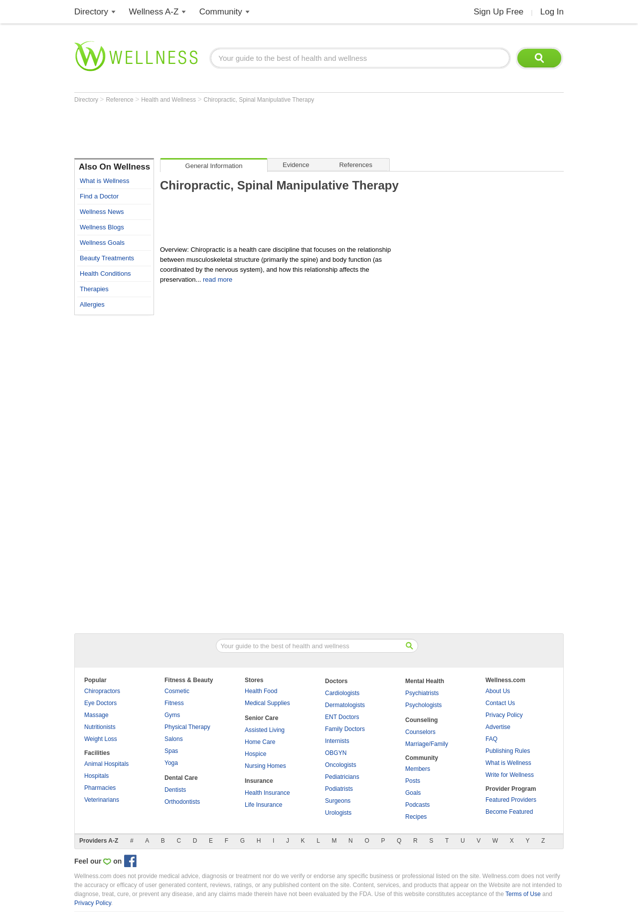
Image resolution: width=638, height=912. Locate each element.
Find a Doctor (99, 196)
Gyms (172, 715)
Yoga (171, 762)
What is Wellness (104, 180)
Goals (413, 792)
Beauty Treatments (107, 258)
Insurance (259, 780)
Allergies (92, 304)
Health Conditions (105, 273)
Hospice (255, 753)
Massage (96, 715)
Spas (171, 750)
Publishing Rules (507, 750)
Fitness (174, 703)
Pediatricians (342, 776)
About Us (497, 691)
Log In (552, 11)
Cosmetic (176, 691)
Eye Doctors (100, 703)
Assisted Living (265, 730)
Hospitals (96, 775)
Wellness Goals (102, 242)
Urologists (338, 812)
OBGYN (335, 752)
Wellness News (102, 211)
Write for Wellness (509, 774)
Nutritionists (100, 727)
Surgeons (337, 800)
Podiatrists (339, 788)
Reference (120, 99)
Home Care (260, 741)
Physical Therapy (187, 727)
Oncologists (340, 764)
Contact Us (500, 703)
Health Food (261, 691)
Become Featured (509, 811)
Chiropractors (102, 691)
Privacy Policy (504, 715)
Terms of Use (523, 894)
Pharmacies (100, 787)
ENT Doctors (342, 717)
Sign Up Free (498, 11)
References (355, 165)
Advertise (497, 727)
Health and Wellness (169, 99)
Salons (173, 738)
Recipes (416, 816)
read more (217, 279)
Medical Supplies (267, 703)
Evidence (296, 165)
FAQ (491, 738)
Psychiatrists (422, 693)
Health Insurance (267, 792)
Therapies (94, 289)
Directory (91, 11)
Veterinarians (101, 799)
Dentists (175, 789)
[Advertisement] (255, 130)
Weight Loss (100, 738)
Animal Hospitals (106, 763)
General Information (214, 166)
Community (220, 11)
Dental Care (181, 777)
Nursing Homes (265, 765)
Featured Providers (510, 799)
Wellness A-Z (154, 11)
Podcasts (417, 804)
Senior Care (261, 718)
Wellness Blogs (102, 227)
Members (417, 768)
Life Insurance (263, 804)
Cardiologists (342, 693)
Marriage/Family (426, 743)
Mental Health (424, 681)
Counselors (420, 732)
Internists (337, 740)
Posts (412, 780)
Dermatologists (345, 705)
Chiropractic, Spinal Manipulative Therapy (258, 99)
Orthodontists (182, 801)
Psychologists (423, 705)
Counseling (421, 720)
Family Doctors (345, 729)
